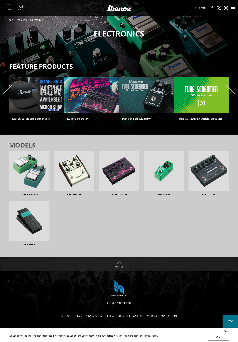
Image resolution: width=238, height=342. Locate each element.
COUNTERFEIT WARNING (130, 315)
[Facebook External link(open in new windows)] (212, 8)
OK (218, 337)
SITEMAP (172, 315)
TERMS (78, 315)
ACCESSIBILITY (156, 315)
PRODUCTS (22, 20)
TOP (11, 20)
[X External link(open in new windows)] (219, 8)
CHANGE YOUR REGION (119, 303)
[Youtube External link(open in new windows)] (233, 8)
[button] (9, 6)
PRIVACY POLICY (93, 315)
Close (226, 331)
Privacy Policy (150, 335)
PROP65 (110, 315)
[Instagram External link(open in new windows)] (226, 8)
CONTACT (66, 315)
